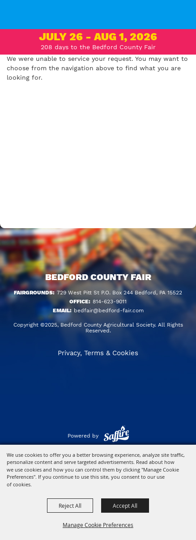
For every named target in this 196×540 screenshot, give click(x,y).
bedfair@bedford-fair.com (109, 310)
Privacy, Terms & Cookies (98, 353)
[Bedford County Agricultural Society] (17, 20)
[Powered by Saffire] (116, 436)
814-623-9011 (110, 301)
